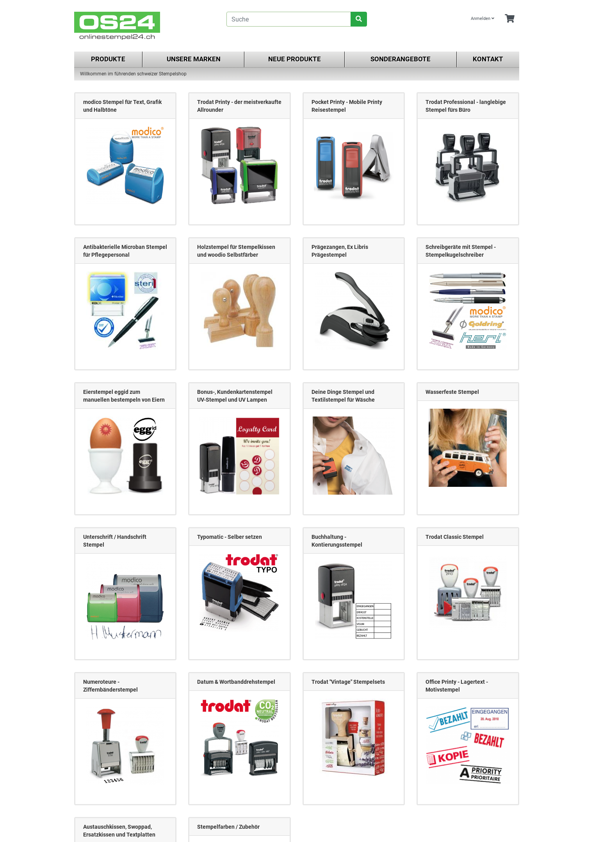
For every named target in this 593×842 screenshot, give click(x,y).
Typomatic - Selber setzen (229, 537)
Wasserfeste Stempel (452, 392)
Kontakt (488, 59)
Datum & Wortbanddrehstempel (236, 682)
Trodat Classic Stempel (455, 537)
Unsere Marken (194, 59)
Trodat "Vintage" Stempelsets (348, 682)
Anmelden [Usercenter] (482, 18)
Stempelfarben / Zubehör (228, 827)
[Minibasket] (509, 19)
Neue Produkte (294, 59)
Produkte (108, 59)
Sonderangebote (400, 59)
